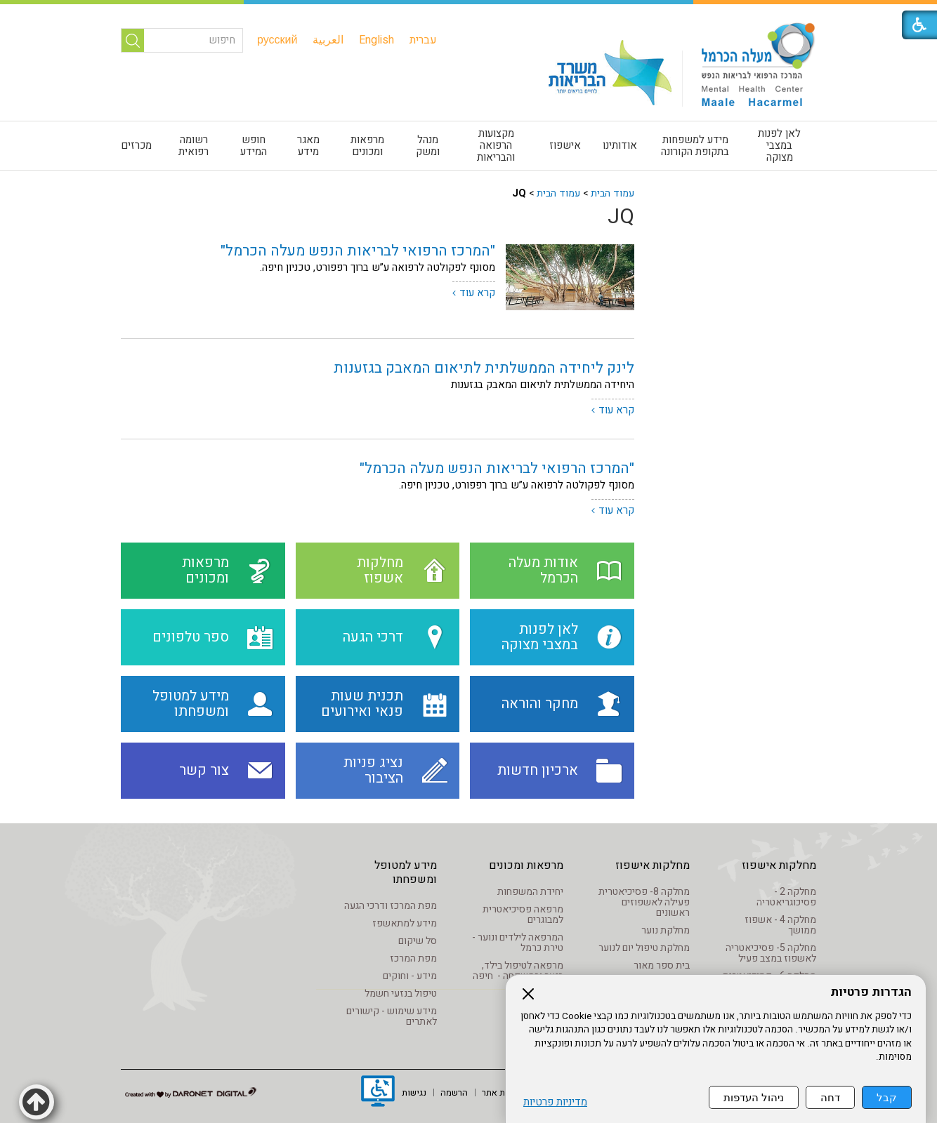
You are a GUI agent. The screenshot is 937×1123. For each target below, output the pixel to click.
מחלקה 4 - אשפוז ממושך (780, 925)
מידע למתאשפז (404, 923)
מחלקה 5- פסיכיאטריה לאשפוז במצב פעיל (771, 953)
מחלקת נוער (665, 930)
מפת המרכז (413, 958)
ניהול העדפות (753, 1097)
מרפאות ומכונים (367, 145)
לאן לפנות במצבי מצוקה (779, 145)
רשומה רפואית (193, 145)
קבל (887, 1097)
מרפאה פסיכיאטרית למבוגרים (523, 914)
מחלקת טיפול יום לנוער (644, 948)
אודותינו (620, 145)
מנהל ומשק (428, 145)
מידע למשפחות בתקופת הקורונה (695, 145)
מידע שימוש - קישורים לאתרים (391, 1016)
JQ (621, 216)
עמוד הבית (612, 193)
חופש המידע (253, 145)
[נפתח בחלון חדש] (378, 1092)
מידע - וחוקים (410, 976)
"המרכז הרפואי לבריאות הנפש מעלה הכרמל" (358, 251)
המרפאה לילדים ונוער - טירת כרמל (517, 942)
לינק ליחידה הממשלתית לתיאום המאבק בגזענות (484, 368)
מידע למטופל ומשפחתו (405, 872)
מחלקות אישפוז (779, 865)
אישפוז (565, 145)
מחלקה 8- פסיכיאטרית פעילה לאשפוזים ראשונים (644, 902)
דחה (830, 1097)
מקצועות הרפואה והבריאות (496, 145)
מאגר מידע (308, 145)
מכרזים (136, 145)
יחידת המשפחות (530, 891)
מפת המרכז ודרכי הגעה (390, 905)
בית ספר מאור (662, 965)
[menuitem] (423, 40)
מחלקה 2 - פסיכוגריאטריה (786, 897)
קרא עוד (477, 292)
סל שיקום (417, 940)
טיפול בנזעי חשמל (401, 993)
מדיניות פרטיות (555, 1102)
